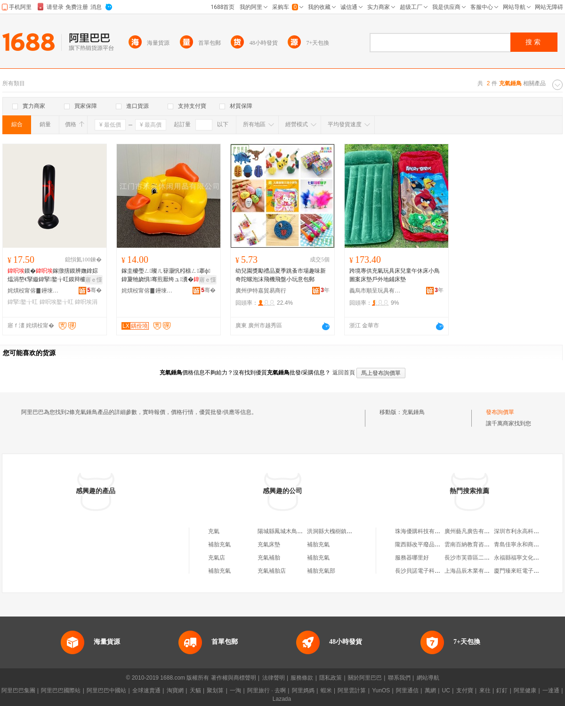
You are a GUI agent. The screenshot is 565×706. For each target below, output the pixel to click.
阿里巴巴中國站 (106, 690)
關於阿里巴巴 (365, 677)
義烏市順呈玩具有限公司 (375, 290)
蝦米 (326, 690)
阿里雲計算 (352, 690)
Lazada (282, 699)
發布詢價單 (500, 412)
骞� (94, 290)
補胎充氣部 (321, 571)
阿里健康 (525, 690)
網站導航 (428, 677)
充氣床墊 (269, 544)
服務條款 (302, 677)
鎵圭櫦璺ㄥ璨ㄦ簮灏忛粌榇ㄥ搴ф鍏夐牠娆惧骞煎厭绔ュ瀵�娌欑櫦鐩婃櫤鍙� (165, 276)
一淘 (235, 690)
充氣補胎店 (272, 571)
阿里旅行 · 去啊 (266, 690)
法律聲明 (273, 677)
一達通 (550, 690)
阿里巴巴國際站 (61, 690)
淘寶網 (175, 690)
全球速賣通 (146, 690)
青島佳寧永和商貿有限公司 (528, 544)
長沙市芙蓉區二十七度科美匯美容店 (489, 557)
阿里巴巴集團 (18, 690)
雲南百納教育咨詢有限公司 (478, 544)
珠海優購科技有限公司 (423, 531)
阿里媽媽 (303, 690)
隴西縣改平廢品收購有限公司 (431, 544)
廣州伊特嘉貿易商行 (260, 290)
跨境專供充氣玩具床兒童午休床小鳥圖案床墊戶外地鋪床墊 (394, 275)
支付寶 (464, 690)
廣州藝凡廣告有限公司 (472, 531)
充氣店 (216, 557)
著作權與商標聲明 (233, 677)
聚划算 (215, 690)
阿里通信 (407, 690)
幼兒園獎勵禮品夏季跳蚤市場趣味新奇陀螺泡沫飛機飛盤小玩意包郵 (280, 275)
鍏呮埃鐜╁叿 (56, 302)
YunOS (381, 690)
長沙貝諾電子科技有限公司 (429, 571)
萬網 (430, 690)
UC (446, 690)
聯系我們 (399, 677)
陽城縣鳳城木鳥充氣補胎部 (291, 531)
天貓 (195, 690)
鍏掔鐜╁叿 (23, 302)
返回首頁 (343, 372)
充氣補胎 (269, 557)
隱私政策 (330, 677)
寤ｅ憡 (93, 279)
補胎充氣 (219, 544)
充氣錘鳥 (413, 412)
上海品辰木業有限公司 (472, 571)
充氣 (213, 531)
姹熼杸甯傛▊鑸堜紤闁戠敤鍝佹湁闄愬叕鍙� (33, 290)
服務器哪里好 (412, 557)
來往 (485, 690)
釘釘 (502, 690)
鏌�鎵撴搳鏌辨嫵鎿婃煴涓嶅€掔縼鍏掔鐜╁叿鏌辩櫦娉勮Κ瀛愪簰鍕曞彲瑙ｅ (54, 276)
